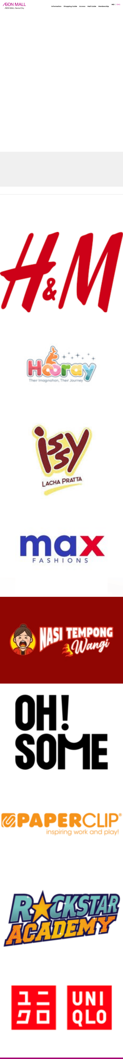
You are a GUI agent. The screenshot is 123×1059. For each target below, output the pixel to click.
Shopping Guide (70, 6)
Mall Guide (92, 6)
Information (56, 6)
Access (82, 6)
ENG (118, 4)
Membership (103, 6)
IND (113, 4)
